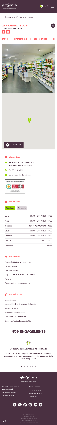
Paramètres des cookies (29, 420)
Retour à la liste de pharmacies (19, 17)
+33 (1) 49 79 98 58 (35, 390)
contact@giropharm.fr (36, 393)
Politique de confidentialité (29, 418)
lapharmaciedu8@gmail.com (20, 175)
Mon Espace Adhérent (9, 392)
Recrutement (33, 396)
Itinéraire (17, 145)
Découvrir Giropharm (8, 395)
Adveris (35, 422)
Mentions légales (29, 416)
